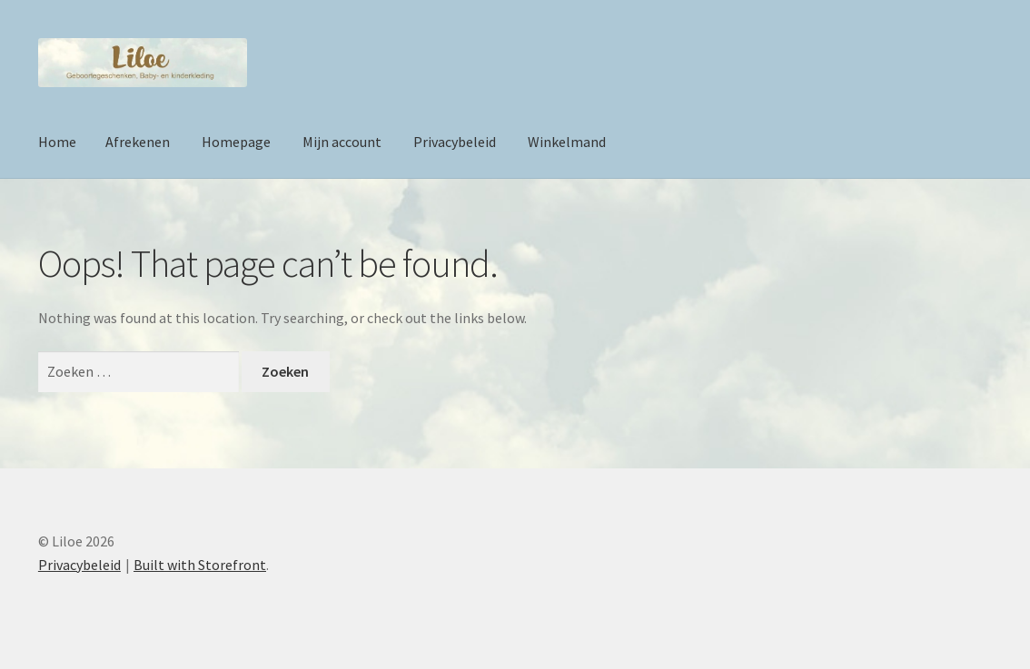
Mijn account (341, 142)
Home (57, 142)
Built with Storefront (200, 565)
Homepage (236, 142)
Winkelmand (567, 142)
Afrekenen (137, 142)
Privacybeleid (454, 142)
